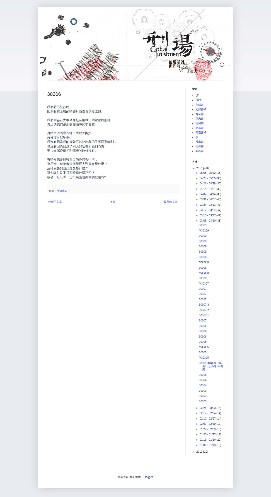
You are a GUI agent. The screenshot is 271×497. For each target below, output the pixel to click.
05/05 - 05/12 (208, 172)
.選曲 (199, 100)
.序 (197, 95)
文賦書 (200, 104)
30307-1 (204, 315)
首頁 (113, 201)
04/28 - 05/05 (208, 178)
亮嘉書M (201, 132)
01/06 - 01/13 (208, 445)
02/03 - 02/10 (208, 423)
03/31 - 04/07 (208, 199)
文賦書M (62, 191)
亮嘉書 (200, 128)
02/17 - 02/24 (208, 413)
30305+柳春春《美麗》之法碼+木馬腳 (211, 366)
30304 (202, 380)
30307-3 (204, 304)
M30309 (204, 230)
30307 (202, 288)
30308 (202, 257)
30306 (202, 326)
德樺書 (200, 146)
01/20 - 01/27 (208, 434)
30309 (202, 225)
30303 (202, 390)
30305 (202, 341)
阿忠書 (200, 118)
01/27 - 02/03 (208, 429)
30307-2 (204, 310)
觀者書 (200, 151)
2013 (199, 168)
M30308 (204, 262)
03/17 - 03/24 (208, 210)
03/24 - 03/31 (208, 204)
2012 (199, 451)
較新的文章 (55, 201)
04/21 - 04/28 (208, 183)
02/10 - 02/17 (208, 418)
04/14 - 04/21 (208, 189)
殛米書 (200, 141)
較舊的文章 (170, 201)
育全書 (200, 114)
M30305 (204, 347)
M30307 (204, 283)
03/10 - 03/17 (208, 215)
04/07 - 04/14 (208, 194)
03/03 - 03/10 (208, 220)
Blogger (148, 477)
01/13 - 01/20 (208, 439)
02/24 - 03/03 (208, 408)
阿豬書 (200, 123)
